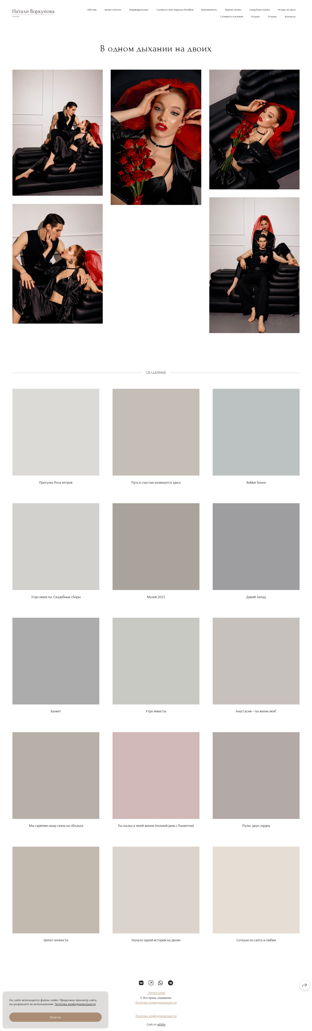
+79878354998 (156, 999)
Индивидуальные (138, 9)
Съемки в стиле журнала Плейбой (174, 9)
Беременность (209, 9)
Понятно (55, 1017)
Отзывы (255, 16)
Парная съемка (233, 9)
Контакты (290, 16)
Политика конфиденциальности (156, 1009)
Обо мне (92, 9)
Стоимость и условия (231, 16)
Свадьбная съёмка (259, 9)
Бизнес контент (113, 9)
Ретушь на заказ (287, 9)
